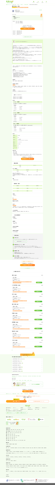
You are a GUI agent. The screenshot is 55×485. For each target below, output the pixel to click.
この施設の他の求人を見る (27, 36)
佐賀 (12, 440)
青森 (13, 429)
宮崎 (20, 440)
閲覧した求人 (8, 409)
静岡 (12, 434)
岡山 (10, 437)
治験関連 (45, 447)
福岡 (10, 440)
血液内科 (27, 464)
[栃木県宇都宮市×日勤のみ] (27, 371)
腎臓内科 (30, 464)
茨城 (17, 432)
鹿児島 (22, 440)
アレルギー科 (18, 467)
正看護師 (25, 380)
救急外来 (16, 447)
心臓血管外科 (44, 464)
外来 (8, 447)
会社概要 (7, 474)
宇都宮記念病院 (26, 4)
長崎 (14, 440)
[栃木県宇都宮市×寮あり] (27, 361)
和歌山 (18, 435)
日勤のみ (31, 380)
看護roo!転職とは (8, 407)
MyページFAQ (37, 409)
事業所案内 (7, 476)
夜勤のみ (15, 460)
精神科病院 (21, 451)
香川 (10, 438)
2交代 (7, 460)
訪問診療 (39, 447)
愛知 (8, 434)
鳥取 (12, 437)
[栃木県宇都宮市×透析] (27, 365)
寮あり (17, 380)
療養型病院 (17, 451)
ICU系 (19, 447)
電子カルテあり (14, 380)
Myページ (14, 407)
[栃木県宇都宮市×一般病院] (27, 369)
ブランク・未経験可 (38, 471)
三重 (14, 434)
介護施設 (37, 451)
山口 (16, 437)
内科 (13, 464)
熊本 (16, 440)
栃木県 (18, 4)
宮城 (17, 429)
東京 (8, 432)
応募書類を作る (37, 407)
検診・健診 (31, 447)
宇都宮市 (22, 4)
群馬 (20, 432)
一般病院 (28, 380)
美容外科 (7, 464)
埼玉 (13, 432)
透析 (22, 380)
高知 (14, 438)
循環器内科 (24, 464)
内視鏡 (42, 447)
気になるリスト (44, 407)
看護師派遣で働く (30, 409)
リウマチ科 (7, 467)
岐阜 (10, 434)
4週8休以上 (12, 471)
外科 (37, 464)
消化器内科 (20, 464)
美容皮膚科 (10, 464)
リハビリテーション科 (13, 467)
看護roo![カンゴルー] (8, 4)
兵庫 (12, 435)
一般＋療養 (13, 451)
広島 (8, 437)
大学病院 (10, 451)
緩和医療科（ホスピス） (24, 467)
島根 (14, 437)
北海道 (11, 429)
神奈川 (11, 432)
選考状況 (22, 407)
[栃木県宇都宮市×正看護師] (27, 367)
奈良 (16, 435)
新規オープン (8, 471)
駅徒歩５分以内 (19, 471)
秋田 (19, 429)
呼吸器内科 (16, 464)
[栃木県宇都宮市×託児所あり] (27, 363)
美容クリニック (30, 451)
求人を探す (29, 407)
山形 (21, 429)
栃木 (18, 432)
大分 (18, 440)
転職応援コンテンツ (23, 409)
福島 (23, 429)
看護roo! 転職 (14, 4)
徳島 (8, 438)
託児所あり (20, 380)
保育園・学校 (35, 447)
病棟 (6, 447)
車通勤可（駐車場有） (26, 471)
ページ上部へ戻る (27, 268)
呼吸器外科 (40, 464)
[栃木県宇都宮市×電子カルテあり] (27, 359)
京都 (10, 435)
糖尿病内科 (34, 464)
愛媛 (12, 438)
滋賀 (14, 435)
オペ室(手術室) (12, 447)
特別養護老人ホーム (42, 451)
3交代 (9, 460)
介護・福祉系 (27, 447)
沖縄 (24, 440)
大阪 (8, 435)
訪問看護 (23, 447)
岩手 (15, 429)
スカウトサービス (15, 409)
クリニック (25, 451)
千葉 (15, 432)
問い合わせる (16, 239)
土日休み (15, 471)
